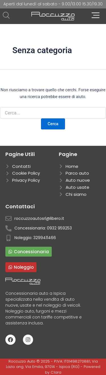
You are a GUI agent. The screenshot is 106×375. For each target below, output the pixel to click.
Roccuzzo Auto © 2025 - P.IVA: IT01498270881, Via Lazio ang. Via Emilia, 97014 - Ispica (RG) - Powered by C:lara (53, 367)
